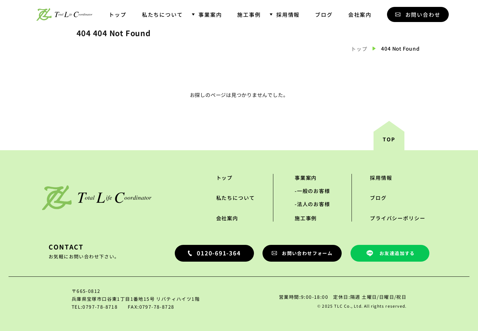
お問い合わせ (418, 14)
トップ (117, 14)
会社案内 (360, 14)
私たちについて (162, 14)
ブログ (324, 14)
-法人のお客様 (312, 203)
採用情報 (288, 14)
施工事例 (249, 14)
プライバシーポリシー (397, 218)
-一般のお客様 (312, 190)
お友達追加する (390, 253)
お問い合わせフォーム (302, 253)
